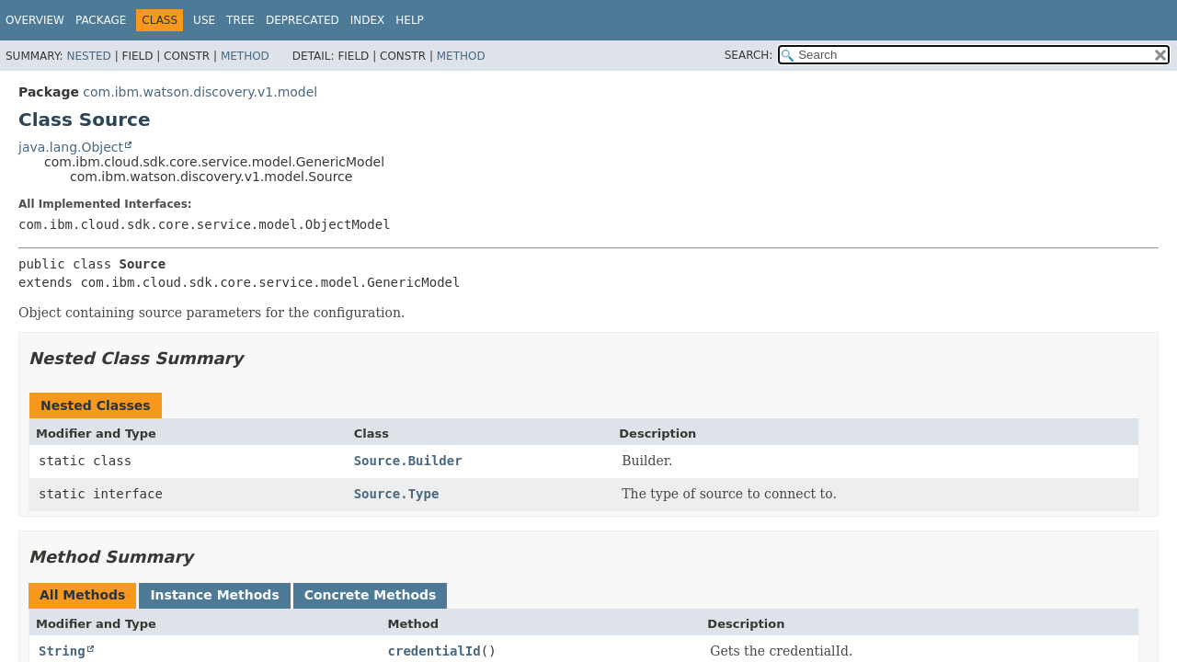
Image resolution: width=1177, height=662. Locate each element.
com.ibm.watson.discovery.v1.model (200, 92)
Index (367, 20)
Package (100, 20)
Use (204, 20)
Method (245, 56)
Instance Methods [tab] (214, 595)
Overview (35, 20)
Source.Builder (408, 460)
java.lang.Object (70, 147)
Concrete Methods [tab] (370, 595)
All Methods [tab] (82, 595)
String (62, 651)
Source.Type (397, 493)
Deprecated (302, 20)
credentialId (434, 651)
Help (409, 20)
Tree (240, 20)
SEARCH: (749, 55)
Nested (88, 56)
